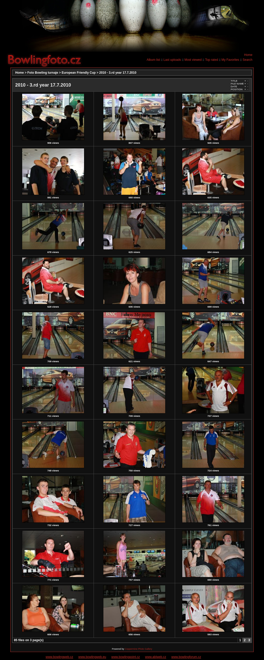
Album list (153, 60)
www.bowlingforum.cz (186, 657)
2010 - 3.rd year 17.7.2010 (117, 72)
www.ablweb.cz (155, 657)
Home (248, 55)
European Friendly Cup (79, 72)
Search (247, 60)
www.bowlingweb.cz (59, 657)
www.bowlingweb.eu (92, 657)
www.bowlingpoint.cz (125, 657)
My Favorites (230, 60)
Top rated (211, 60)
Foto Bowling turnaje (42, 72)
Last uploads (172, 60)
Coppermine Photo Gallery (138, 649)
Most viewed (193, 60)
